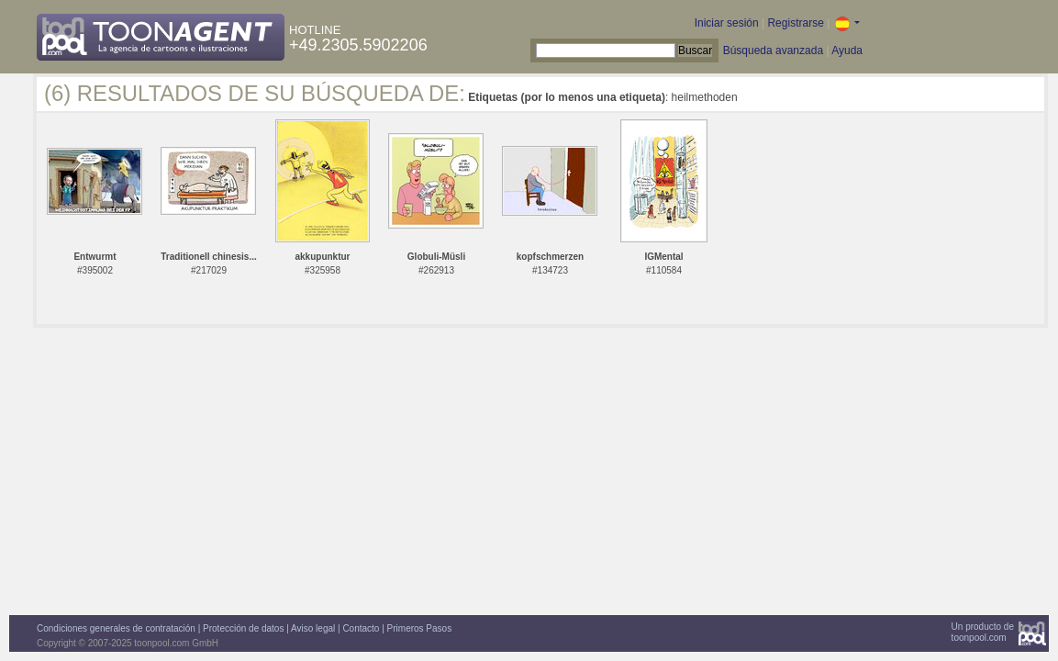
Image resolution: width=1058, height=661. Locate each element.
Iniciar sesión (727, 23)
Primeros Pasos (419, 628)
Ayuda (847, 50)
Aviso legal (313, 628)
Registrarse (795, 23)
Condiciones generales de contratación (116, 628)
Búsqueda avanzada (773, 50)
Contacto (360, 628)
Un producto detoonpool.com (983, 632)
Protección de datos (243, 628)
